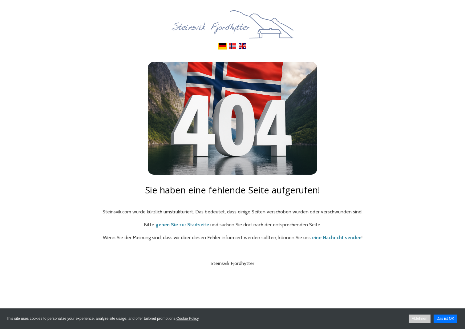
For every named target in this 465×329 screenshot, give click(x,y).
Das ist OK (445, 318)
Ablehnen (419, 318)
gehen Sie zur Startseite (182, 225)
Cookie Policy (187, 318)
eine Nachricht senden (337, 237)
